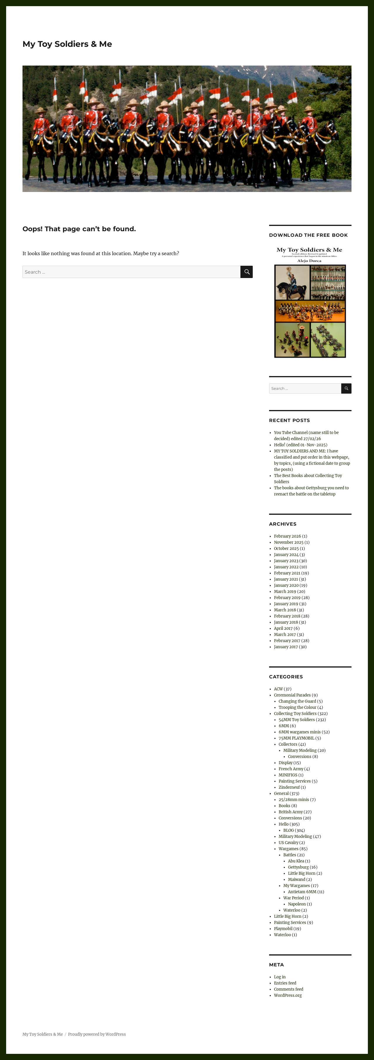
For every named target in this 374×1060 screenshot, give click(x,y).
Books (284, 805)
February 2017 (287, 640)
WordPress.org (288, 995)
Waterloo (291, 910)
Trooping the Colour (297, 707)
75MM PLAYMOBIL (296, 738)
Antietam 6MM (302, 891)
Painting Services (295, 781)
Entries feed (285, 983)
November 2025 (289, 542)
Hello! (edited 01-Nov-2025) (301, 444)
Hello (284, 824)
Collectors (288, 744)
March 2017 (285, 634)
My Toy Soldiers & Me (67, 44)
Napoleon (297, 904)
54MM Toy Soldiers (297, 719)
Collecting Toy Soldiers (295, 713)
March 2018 (285, 610)
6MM (284, 725)
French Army (291, 768)
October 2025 (286, 548)
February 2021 (287, 573)
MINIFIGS (288, 775)
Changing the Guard (297, 701)
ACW (278, 689)
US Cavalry (288, 842)
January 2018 (286, 622)
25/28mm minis (294, 799)
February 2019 (287, 597)
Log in (280, 977)
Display (285, 762)
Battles (289, 855)
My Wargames (296, 885)
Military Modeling (300, 750)
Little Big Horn (302, 873)
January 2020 (286, 585)
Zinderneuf (289, 787)
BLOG (288, 830)
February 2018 (287, 616)
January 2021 (286, 579)
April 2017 (283, 628)
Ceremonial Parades (292, 695)
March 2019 (285, 591)
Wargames (289, 848)
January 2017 (286, 646)
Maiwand (296, 879)
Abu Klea (296, 861)
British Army (291, 811)
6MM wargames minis (300, 732)
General (281, 793)
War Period (293, 898)
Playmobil (283, 928)
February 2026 (287, 536)
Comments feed (288, 989)
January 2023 (286, 560)
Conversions (299, 756)
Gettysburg (298, 867)
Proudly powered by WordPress (97, 1034)
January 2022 (286, 567)
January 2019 (286, 603)
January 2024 (286, 554)
